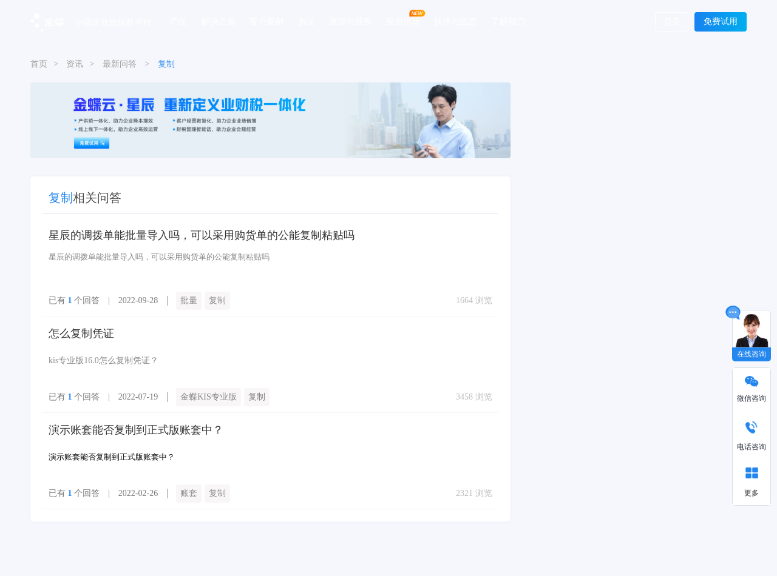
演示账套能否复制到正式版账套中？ (136, 430)
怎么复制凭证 (81, 333)
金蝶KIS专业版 (208, 396)
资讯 (74, 64)
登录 (671, 22)
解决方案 (219, 21)
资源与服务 (350, 21)
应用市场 (403, 21)
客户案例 (266, 21)
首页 (38, 64)
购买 (306, 21)
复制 (217, 300)
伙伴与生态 (455, 21)
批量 (188, 300)
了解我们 (508, 21)
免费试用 (721, 21)
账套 (188, 493)
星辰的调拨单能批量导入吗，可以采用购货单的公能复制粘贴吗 (202, 235)
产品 (178, 21)
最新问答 (120, 64)
